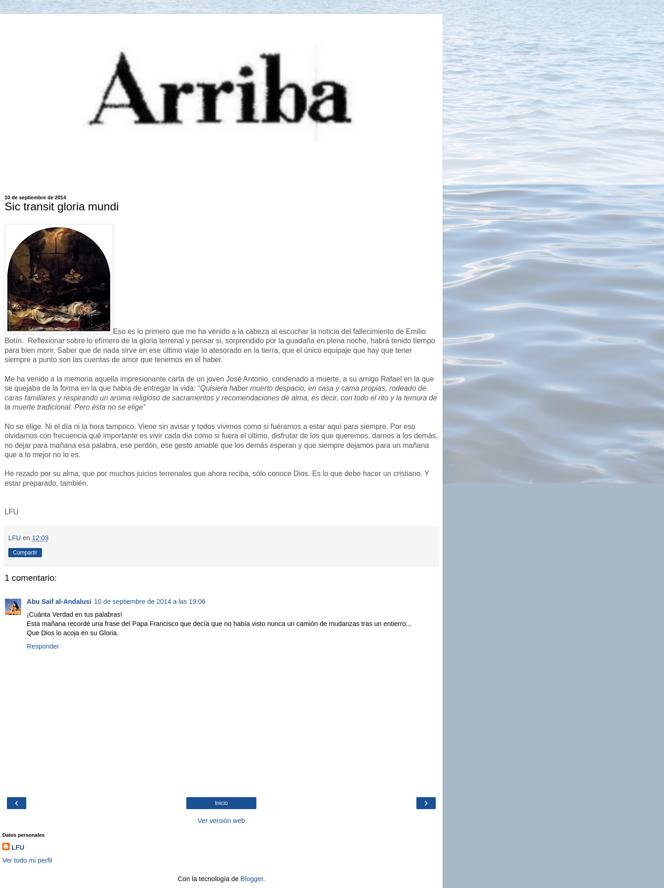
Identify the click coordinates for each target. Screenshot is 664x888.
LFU (18, 847)
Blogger (252, 878)
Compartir (25, 552)
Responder (43, 646)
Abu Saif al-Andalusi (59, 601)
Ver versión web (221, 820)
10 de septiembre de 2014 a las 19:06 (150, 601)
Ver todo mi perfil (27, 860)
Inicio (221, 803)
